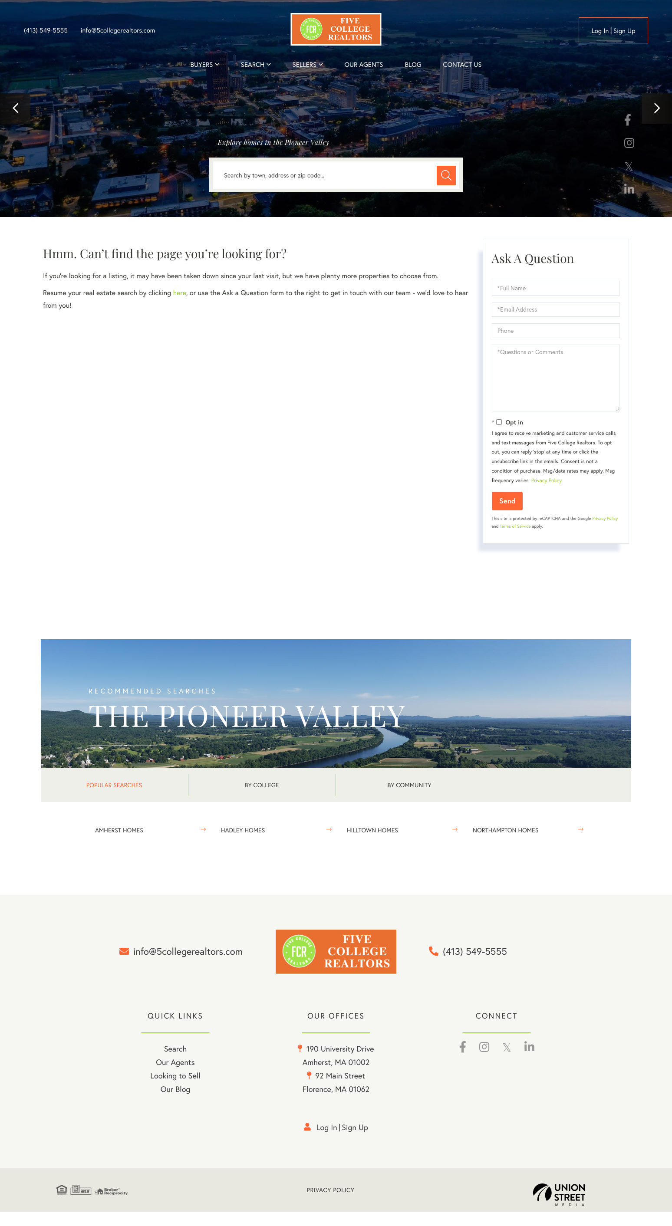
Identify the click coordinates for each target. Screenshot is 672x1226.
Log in (600, 30)
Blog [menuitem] (413, 64)
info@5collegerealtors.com (118, 30)
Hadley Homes (243, 830)
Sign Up (624, 30)
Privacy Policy (546, 480)
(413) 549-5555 (46, 30)
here (179, 292)
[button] (15, 108)
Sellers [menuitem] (305, 64)
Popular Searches (114, 785)
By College (262, 785)
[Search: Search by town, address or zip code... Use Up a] (336, 175)
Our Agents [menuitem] (363, 64)
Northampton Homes (505, 830)
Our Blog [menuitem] (176, 1103)
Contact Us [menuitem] (462, 64)
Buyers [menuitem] (202, 64)
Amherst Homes (119, 830)
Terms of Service (515, 526)
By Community (409, 785)
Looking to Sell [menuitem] (175, 1090)
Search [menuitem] (252, 64)
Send (507, 500)
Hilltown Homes (372, 830)
